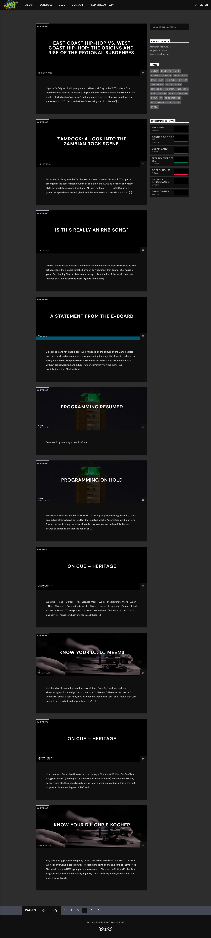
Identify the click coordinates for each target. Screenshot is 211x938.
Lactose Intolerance (160, 180)
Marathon (157, 89)
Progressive (158, 102)
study (154, 107)
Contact (77, 4)
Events (167, 75)
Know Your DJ (173, 84)
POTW (154, 98)
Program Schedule (158, 50)
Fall (184, 75)
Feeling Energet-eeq (163, 159)
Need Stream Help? (102, 4)
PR (161, 98)
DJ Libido (156, 75)
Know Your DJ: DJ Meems (92, 652)
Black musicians (170, 71)
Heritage (171, 80)
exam (177, 75)
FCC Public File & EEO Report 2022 (105, 922)
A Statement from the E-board (92, 316)
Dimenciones (160, 191)
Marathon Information (160, 46)
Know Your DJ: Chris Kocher (92, 825)
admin (40, 425)
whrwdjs (42, 549)
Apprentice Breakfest (160, 54)
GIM (161, 80)
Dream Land (160, 148)
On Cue (162, 93)
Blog (62, 4)
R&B (169, 102)
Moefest (169, 89)
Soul (176, 102)
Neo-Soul (182, 89)
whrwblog (42, 26)
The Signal (159, 127)
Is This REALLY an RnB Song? (92, 230)
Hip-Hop (183, 80)
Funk (154, 80)
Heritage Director (45, 585)
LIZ (39, 71)
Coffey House (161, 170)
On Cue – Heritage (92, 566)
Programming (172, 98)
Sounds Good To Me (163, 138)
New (153, 93)
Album (154, 71)
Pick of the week (178, 93)
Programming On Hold (92, 480)
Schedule (46, 4)
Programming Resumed (92, 407)
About (29, 4)
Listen (201, 5)
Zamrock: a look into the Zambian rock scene (92, 141)
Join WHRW (157, 84)
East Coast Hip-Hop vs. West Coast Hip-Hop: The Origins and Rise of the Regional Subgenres (91, 48)
